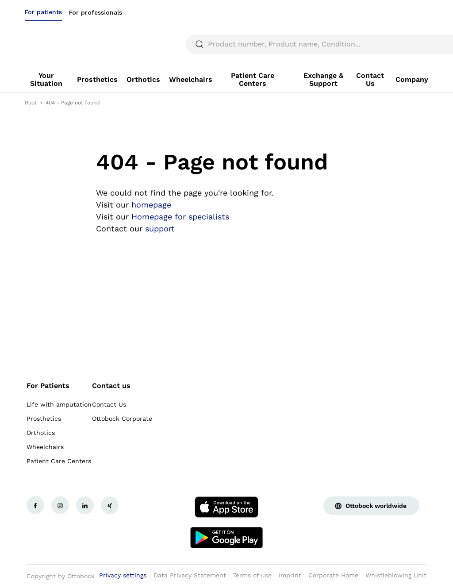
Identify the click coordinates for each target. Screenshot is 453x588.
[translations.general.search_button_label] (413, 44)
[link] (46, 79)
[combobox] (403, 10)
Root (31, 103)
